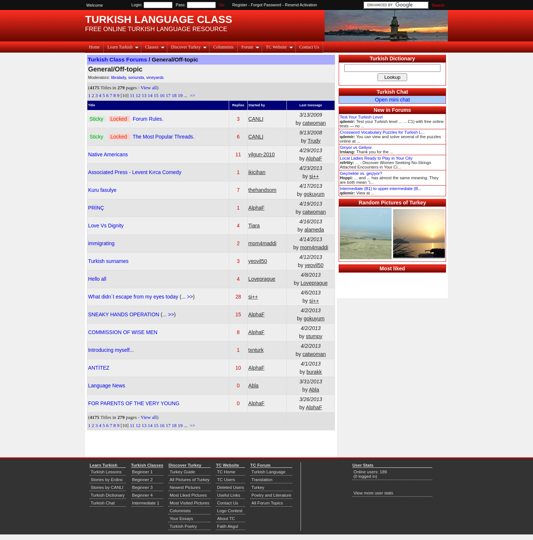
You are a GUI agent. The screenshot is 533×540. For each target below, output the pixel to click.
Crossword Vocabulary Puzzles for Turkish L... (382, 132)
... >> (187, 297)
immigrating (101, 243)
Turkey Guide (182, 472)
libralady (118, 77)
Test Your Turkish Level (361, 117)
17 (168, 95)
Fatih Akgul (227, 526)
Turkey (257, 487)
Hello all (97, 279)
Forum (250, 47)
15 (156, 95)
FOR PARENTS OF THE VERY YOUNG (134, 403)
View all (149, 87)
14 (150, 95)
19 (180, 95)
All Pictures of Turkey (189, 479)
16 (162, 95)
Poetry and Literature (271, 495)
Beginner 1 (142, 472)
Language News (106, 386)
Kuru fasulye (102, 190)
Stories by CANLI (107, 487)
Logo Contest (229, 511)
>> (191, 95)
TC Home (226, 472)
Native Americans (108, 154)
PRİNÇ (96, 208)
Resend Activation (301, 5)
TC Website (279, 47)
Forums (401, 110)
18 (174, 95)
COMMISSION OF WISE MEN (122, 332)
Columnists (223, 47)
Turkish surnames (108, 261)
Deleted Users (230, 487)
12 (137, 95)
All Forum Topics (267, 503)
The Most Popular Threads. (163, 137)
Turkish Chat (392, 92)
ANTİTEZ (99, 368)
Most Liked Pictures (188, 495)
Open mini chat (392, 100)
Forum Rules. (148, 119)
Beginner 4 (142, 495)
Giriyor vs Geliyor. (356, 147)
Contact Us (309, 47)
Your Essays (181, 518)
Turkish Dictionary (392, 58)
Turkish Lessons (106, 472)
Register (240, 5)
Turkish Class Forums (117, 59)
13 (144, 95)
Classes (155, 47)
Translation (261, 479)
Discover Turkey (189, 47)
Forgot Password (266, 5)
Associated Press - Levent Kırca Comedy (134, 172)
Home (94, 47)
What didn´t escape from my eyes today (134, 297)
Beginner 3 (142, 487)
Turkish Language (268, 472)
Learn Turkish (123, 47)
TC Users (226, 479)
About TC (226, 518)
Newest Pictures (185, 487)
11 (132, 95)
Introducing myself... (111, 350)
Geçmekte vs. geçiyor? (361, 173)
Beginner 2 (142, 479)
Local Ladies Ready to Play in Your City (376, 158)
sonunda (136, 77)
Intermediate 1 (146, 503)
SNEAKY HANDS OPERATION (124, 314)
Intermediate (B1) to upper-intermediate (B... (381, 188)
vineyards (155, 77)
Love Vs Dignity (106, 226)
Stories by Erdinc (107, 479)
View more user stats (373, 493)
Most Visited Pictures (189, 503)
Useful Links (228, 495)
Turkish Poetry (183, 526)
